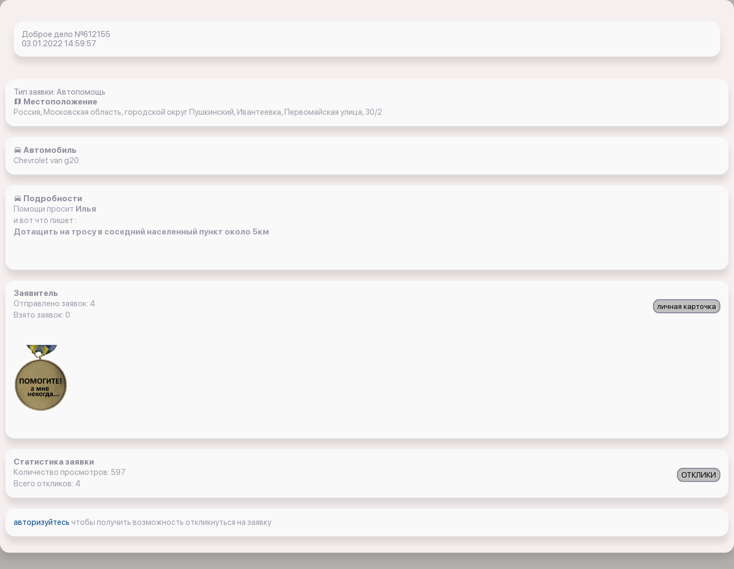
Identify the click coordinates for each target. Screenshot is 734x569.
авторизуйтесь (42, 522)
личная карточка (686, 306)
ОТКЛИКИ (698, 475)
